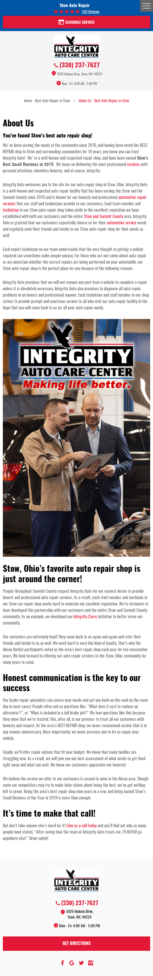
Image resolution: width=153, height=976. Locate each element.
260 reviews (90, 12)
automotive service (121, 223)
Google (72, 963)
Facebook (62, 963)
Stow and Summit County (103, 217)
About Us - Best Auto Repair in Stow (104, 101)
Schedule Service (76, 22)
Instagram (90, 963)
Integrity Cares (85, 617)
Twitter (81, 963)
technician (11, 210)
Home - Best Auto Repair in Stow (47, 101)
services (133, 165)
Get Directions (76, 944)
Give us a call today (81, 826)
